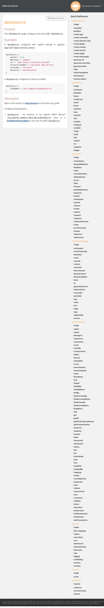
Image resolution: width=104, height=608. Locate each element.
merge (76, 475)
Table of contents (10, 6)
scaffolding (78, 559)
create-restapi (80, 47)
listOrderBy (78, 456)
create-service (80, 50)
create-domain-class (82, 41)
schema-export (80, 79)
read (76, 485)
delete (76, 354)
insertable (78, 293)
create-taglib (79, 53)
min (75, 118)
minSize (77, 121)
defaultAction (79, 177)
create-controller (81, 37)
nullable (77, 128)
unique (77, 140)
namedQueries (80, 478)
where (76, 504)
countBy (77, 348)
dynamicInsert (80, 274)
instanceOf (78, 440)
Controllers (76, 154)
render (77, 209)
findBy (76, 393)
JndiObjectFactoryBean (18, 120)
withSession (79, 517)
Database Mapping (79, 241)
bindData (78, 167)
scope (76, 224)
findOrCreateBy (80, 396)
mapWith (78, 466)
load (75, 459)
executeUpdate (80, 370)
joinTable (78, 296)
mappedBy (78, 469)
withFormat (79, 237)
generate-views (80, 66)
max (75, 112)
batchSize (78, 254)
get (75, 415)
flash (76, 183)
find (75, 380)
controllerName (80, 174)
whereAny (78, 507)
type (76, 312)
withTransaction (81, 520)
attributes (78, 89)
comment (78, 267)
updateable (78, 315)
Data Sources (31, 103)
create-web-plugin (81, 56)
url (75, 144)
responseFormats (81, 221)
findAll (76, 383)
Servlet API (76, 580)
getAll (76, 418)
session (77, 231)
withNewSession (81, 513)
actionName (79, 161)
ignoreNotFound (81, 286)
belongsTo (78, 335)
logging (77, 556)
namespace (78, 199)
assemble (78, 28)
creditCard (78, 99)
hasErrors (78, 193)
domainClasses (80, 547)
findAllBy (77, 386)
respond (77, 215)
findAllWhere (79, 389)
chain (76, 170)
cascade (77, 261)
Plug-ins (75, 523)
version (77, 318)
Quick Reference (79, 16)
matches (77, 109)
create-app (78, 34)
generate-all (79, 60)
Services (75, 569)
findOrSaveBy (79, 402)
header (77, 196)
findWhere (78, 409)
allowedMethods (81, 164)
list (75, 453)
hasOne (77, 434)
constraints (78, 342)
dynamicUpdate (80, 277)
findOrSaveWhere (81, 405)
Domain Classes (78, 322)
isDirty (76, 447)
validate (77, 501)
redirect (77, 205)
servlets (77, 566)
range (76, 131)
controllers (78, 537)
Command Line (78, 21)
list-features (79, 76)
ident (76, 437)
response (78, 218)
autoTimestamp (80, 251)
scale (76, 134)
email (76, 102)
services (77, 563)
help (76, 69)
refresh (77, 488)
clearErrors (78, 338)
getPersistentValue (82, 424)
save (76, 494)
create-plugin (79, 44)
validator (78, 147)
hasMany (78, 431)
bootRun (77, 31)
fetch (76, 280)
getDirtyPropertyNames (84, 421)
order (76, 302)
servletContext (80, 228)
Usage (76, 24)
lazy (75, 299)
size (75, 137)
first (75, 412)
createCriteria (80, 351)
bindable (77, 93)
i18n (75, 553)
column (77, 264)
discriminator (79, 270)
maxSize (77, 115)
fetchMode (78, 377)
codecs (77, 534)
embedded (78, 361)
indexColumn (79, 289)
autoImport (78, 248)
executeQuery (80, 367)
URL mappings (80, 531)
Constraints (76, 82)
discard (77, 358)
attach (76, 332)
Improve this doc (56, 18)
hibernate (78, 550)
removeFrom (79, 491)
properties (78, 482)
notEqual (77, 125)
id (74, 283)
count (76, 345)
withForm (78, 234)
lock (75, 463)
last (75, 450)
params (77, 202)
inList (76, 105)
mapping (77, 472)
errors (76, 180)
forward (77, 186)
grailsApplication (81, 189)
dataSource (78, 543)
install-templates (81, 72)
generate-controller (82, 63)
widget (77, 150)
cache (76, 258)
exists (76, 373)
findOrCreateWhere (82, 399)
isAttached (78, 443)
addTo (76, 329)
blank (76, 96)
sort (75, 305)
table (76, 309)
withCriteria (79, 510)
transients (78, 498)
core (76, 540)
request (77, 212)
